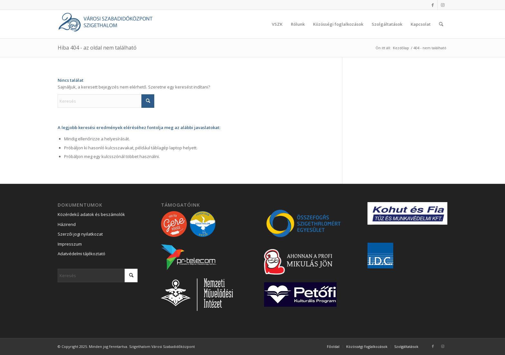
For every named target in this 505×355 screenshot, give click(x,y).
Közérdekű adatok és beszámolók (91, 214)
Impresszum (70, 244)
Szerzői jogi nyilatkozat (80, 234)
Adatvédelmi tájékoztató (81, 254)
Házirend (67, 224)
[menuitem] (277, 24)
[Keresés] (441, 24)
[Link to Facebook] (432, 5)
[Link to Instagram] (442, 5)
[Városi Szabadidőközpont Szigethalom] (106, 24)
